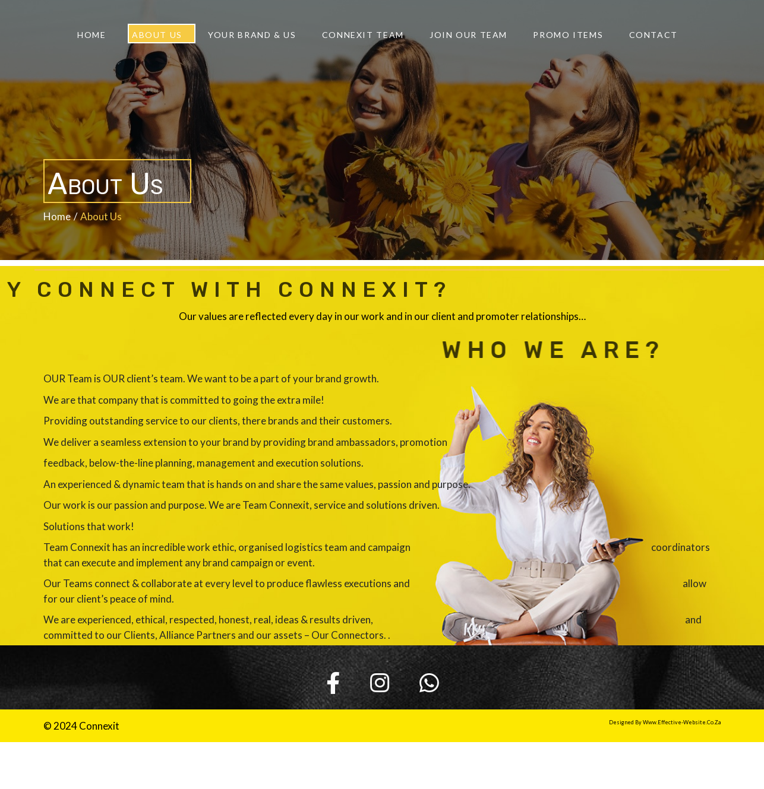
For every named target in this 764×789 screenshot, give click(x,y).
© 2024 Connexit (81, 724)
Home (57, 214)
